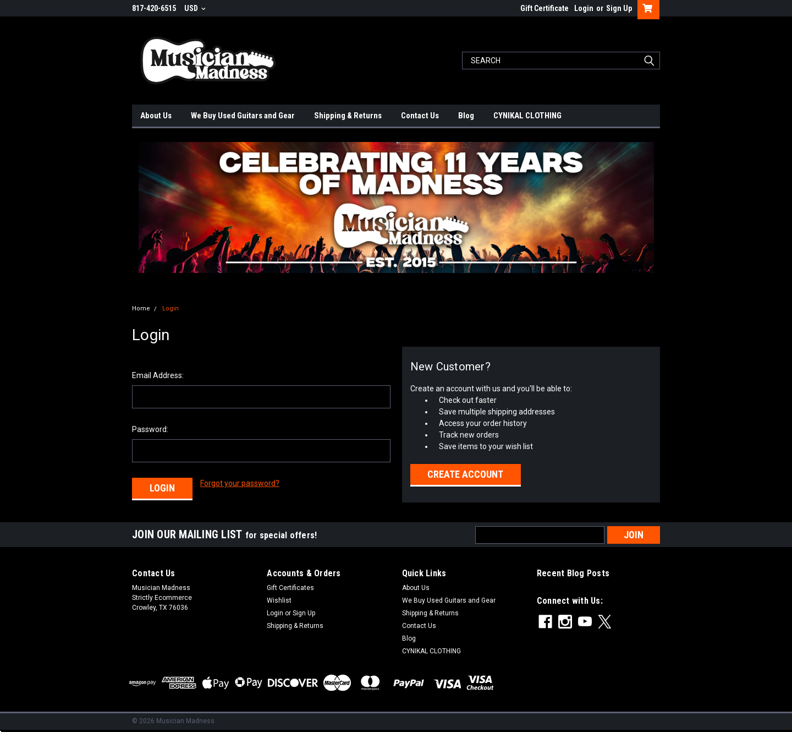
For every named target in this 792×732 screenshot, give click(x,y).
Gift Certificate (544, 8)
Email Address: (158, 375)
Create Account (465, 474)
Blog (466, 116)
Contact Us (420, 116)
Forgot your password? (239, 483)
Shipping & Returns (348, 116)
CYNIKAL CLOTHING (527, 116)
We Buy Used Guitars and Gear (243, 116)
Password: (150, 429)
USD (195, 8)
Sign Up (619, 8)
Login (583, 8)
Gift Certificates (290, 588)
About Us (156, 116)
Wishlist (279, 600)
